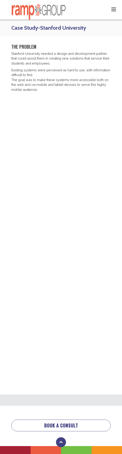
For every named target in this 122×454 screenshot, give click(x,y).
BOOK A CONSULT (61, 425)
